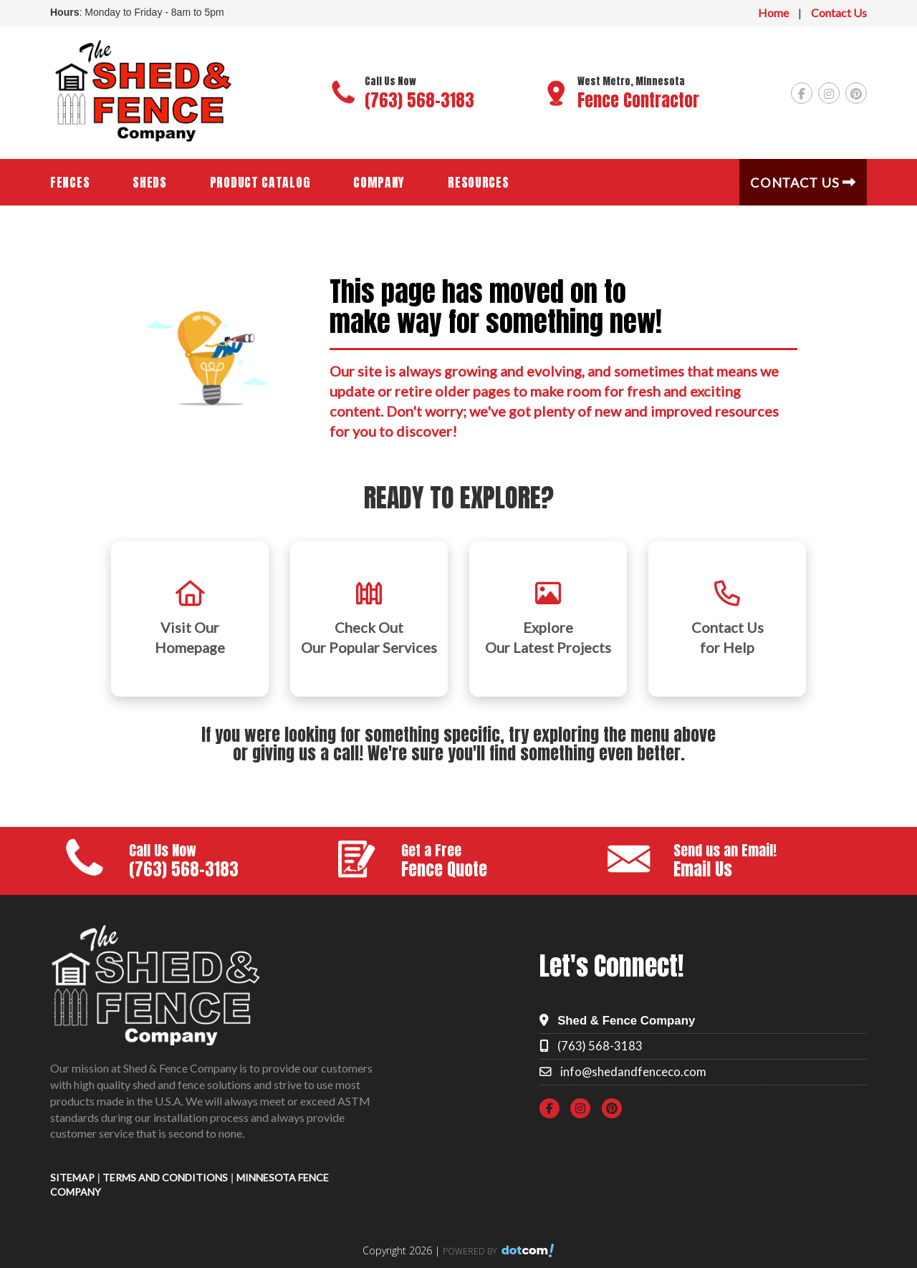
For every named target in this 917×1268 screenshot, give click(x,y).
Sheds (150, 182)
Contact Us (839, 12)
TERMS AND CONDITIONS (165, 1177)
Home (773, 12)
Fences (70, 182)
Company (379, 182)
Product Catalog (260, 182)
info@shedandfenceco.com (633, 1071)
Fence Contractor (638, 100)
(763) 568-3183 (419, 100)
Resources (478, 182)
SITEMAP (72, 1177)
